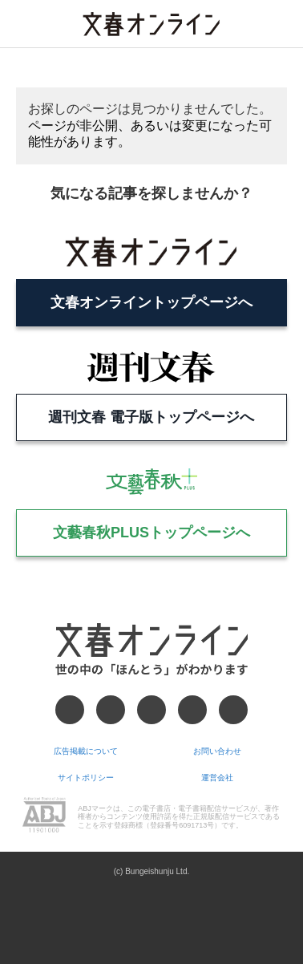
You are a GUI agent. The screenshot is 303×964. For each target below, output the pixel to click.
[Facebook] (69, 709)
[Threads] (151, 709)
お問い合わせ (217, 751)
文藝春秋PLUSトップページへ (151, 533)
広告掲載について (86, 751)
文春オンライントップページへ (151, 302)
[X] (110, 709)
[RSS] (233, 709)
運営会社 (217, 777)
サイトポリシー (86, 777)
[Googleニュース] (192, 709)
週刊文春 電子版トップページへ (151, 417)
